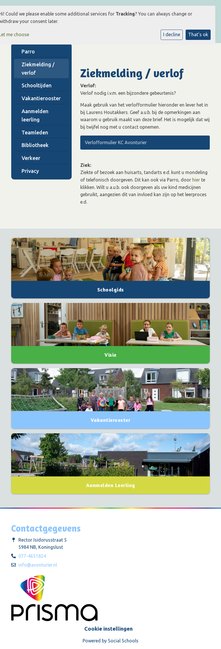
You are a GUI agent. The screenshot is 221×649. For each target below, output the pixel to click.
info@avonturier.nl (37, 564)
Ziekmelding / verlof (38, 68)
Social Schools (123, 640)
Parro (28, 51)
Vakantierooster (41, 98)
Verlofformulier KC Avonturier (115, 142)
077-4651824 (32, 556)
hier (196, 179)
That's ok (198, 34)
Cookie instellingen (108, 628)
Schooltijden (37, 85)
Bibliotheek (35, 145)
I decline (171, 34)
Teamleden (35, 132)
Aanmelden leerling (35, 115)
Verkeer (31, 158)
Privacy (30, 171)
